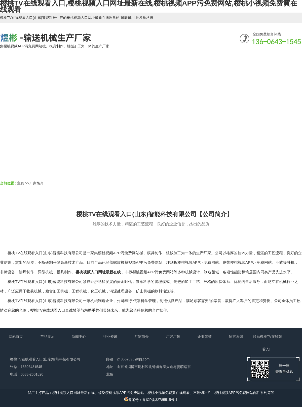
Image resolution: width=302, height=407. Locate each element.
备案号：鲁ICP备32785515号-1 (150, 400)
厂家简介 (36, 183)
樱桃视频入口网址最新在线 (98, 272)
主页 (20, 183)
